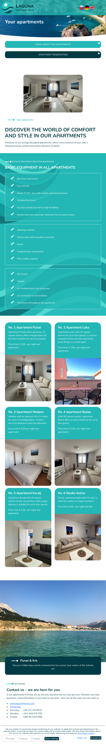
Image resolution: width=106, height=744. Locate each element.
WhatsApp (15, 706)
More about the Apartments (53, 44)
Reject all (82, 737)
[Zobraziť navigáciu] (100, 7)
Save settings (52, 738)
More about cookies (85, 733)
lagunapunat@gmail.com (22, 703)
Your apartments (25, 119)
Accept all (96, 737)
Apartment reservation (53, 54)
